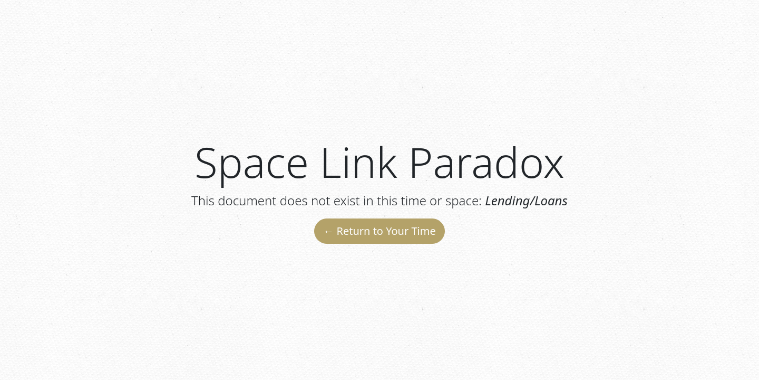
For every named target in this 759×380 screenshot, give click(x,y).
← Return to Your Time (379, 231)
